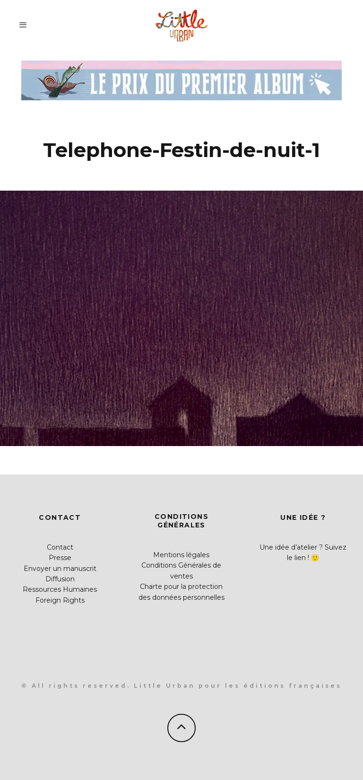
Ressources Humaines (60, 589)
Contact (60, 547)
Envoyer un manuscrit (60, 568)
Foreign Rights (60, 600)
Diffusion (60, 579)
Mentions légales (181, 555)
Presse (60, 557)
